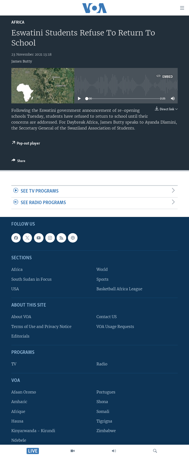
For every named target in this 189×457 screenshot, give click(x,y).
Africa (17, 22)
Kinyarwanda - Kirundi (33, 430)
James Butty (21, 61)
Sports (102, 279)
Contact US (106, 316)
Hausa (17, 421)
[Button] (18, 161)
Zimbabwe (106, 430)
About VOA (21, 316)
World (102, 269)
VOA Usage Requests (115, 326)
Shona (102, 401)
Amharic (19, 401)
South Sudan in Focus (31, 279)
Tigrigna (104, 421)
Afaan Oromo (23, 392)
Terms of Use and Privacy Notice (41, 326)
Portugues (105, 392)
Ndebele (18, 440)
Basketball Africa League (119, 289)
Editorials (20, 336)
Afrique (18, 411)
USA (15, 289)
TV (13, 364)
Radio (101, 364)
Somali (102, 411)
